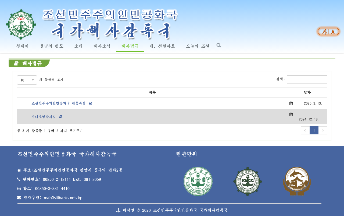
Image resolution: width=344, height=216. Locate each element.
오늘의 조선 (200, 45)
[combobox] (27, 80)
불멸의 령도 (53, 45)
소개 (78, 46)
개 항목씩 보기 (40, 80)
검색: (301, 79)
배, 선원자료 (162, 46)
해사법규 (132, 45)
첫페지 (22, 46)
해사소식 (104, 45)
